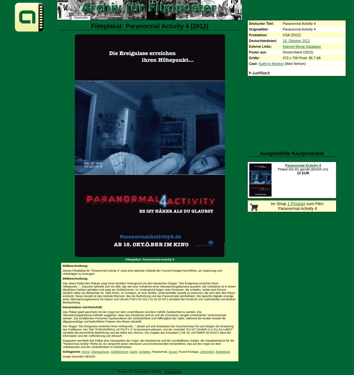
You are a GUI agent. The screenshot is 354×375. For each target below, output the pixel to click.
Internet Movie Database (302, 46)
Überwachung (100, 351)
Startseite (81, 17)
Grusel (173, 351)
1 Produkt (296, 203)
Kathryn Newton (271, 64)
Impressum (173, 371)
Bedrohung (223, 351)
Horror (86, 351)
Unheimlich (207, 351)
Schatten (145, 351)
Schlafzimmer (119, 351)
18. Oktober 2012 (296, 41)
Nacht (134, 351)
